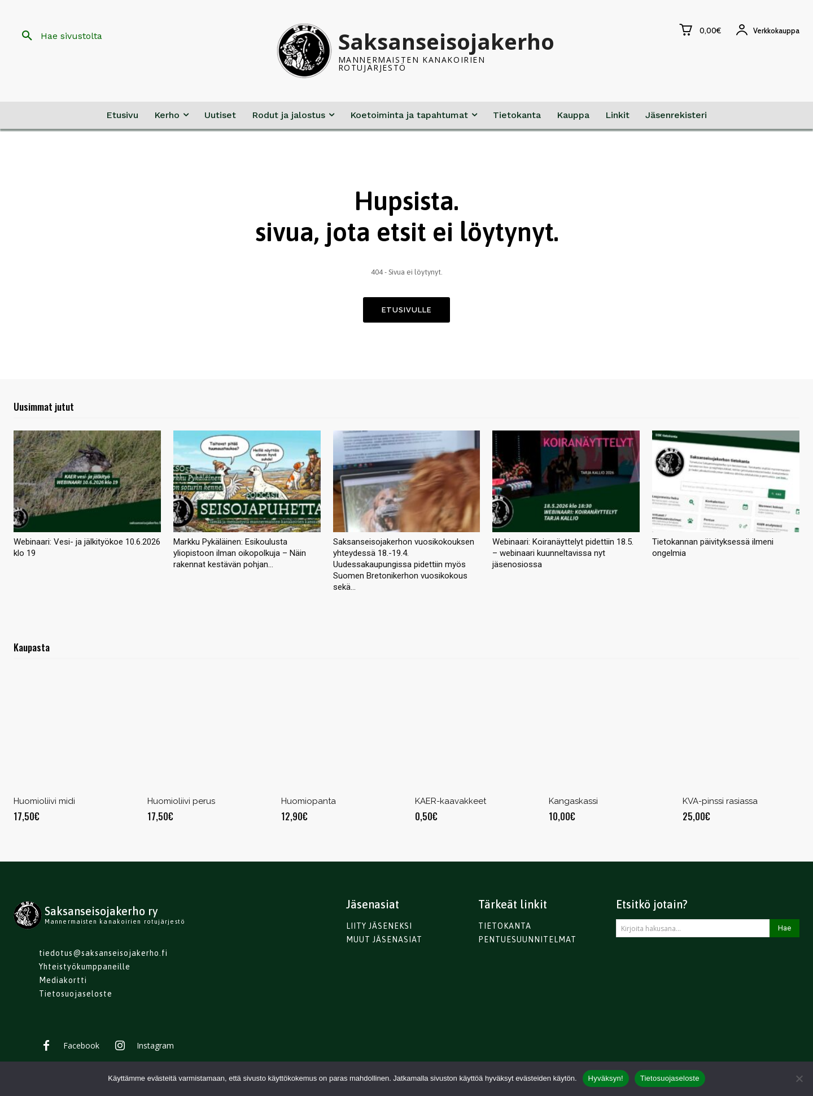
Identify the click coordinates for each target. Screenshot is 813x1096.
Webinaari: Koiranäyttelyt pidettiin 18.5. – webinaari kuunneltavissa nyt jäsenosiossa (562, 556)
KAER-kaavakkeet (450, 804)
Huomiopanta (308, 804)
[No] (799, 1078)
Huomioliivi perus (181, 804)
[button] (58, 36)
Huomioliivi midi (44, 804)
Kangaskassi (573, 804)
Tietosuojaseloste (670, 1078)
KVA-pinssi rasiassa (720, 804)
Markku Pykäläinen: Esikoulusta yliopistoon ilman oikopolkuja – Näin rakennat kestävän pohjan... (239, 556)
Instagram (155, 1048)
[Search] (784, 931)
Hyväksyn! (605, 1078)
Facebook (81, 1048)
